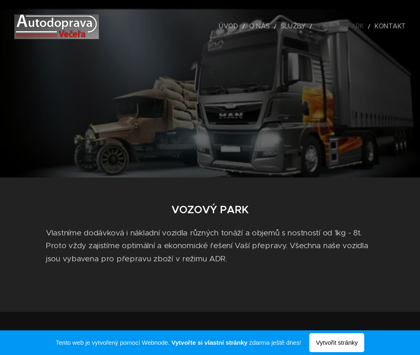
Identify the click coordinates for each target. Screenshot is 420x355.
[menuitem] (251, 26)
